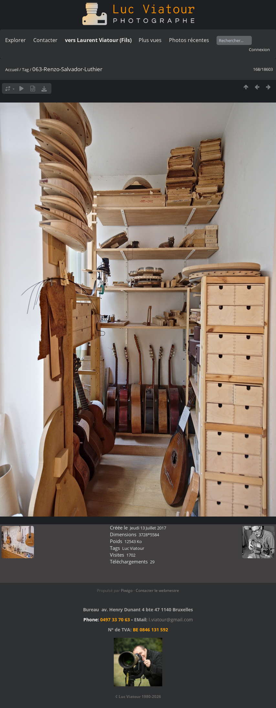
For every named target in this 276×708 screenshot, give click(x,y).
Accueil (11, 69)
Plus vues (150, 40)
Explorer (15, 40)
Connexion (259, 49)
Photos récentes (189, 40)
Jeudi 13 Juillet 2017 (148, 528)
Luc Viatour (133, 548)
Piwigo (127, 590)
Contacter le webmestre (157, 590)
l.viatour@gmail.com (171, 619)
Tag (25, 69)
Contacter (45, 40)
